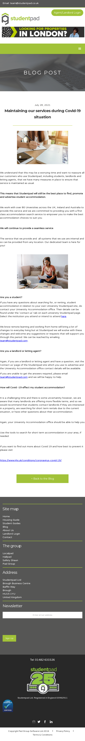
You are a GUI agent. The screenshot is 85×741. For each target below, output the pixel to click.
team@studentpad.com (14, 340)
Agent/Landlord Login (67, 12)
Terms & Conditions (42, 735)
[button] (80, 49)
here (63, 316)
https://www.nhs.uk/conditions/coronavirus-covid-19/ (31, 460)
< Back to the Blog (42, 478)
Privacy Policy (63, 731)
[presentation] (29, 627)
